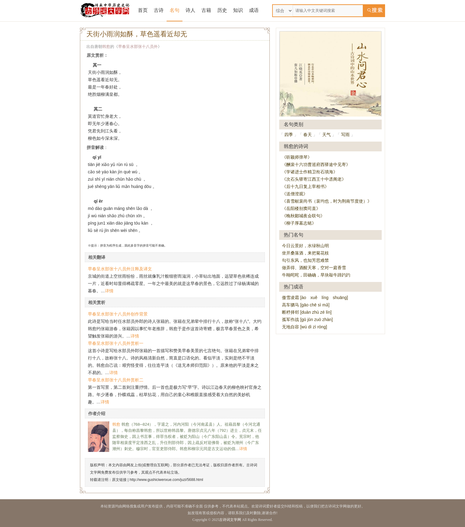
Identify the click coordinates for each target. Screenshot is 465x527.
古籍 (206, 10)
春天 (307, 134)
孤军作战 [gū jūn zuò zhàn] (307, 319)
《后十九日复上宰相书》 (305, 186)
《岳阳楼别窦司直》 (301, 208)
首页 (143, 10)
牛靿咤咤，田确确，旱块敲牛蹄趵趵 (316, 275)
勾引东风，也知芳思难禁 (305, 260)
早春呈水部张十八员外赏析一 (115, 343)
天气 (326, 134)
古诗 (159, 10)
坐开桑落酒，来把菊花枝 (305, 253)
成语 (254, 10)
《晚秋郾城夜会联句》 (303, 215)
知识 (238, 10)
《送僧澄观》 (295, 193)
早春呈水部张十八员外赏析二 (115, 379)
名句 (174, 10)
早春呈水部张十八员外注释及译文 (120, 268)
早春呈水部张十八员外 (138, 46)
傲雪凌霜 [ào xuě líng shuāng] (315, 297)
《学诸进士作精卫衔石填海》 (309, 171)
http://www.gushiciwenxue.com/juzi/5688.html (166, 480)
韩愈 (106, 46)
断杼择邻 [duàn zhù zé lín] (307, 312)
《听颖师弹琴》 (297, 157)
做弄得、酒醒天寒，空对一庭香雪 (314, 267)
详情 (109, 290)
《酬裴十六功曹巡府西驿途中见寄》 (316, 164)
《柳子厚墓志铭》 (299, 223)
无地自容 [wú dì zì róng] (304, 326)
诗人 (190, 10)
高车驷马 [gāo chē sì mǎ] (306, 304)
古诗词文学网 (230, 520)
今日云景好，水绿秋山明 (305, 245)
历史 (222, 10)
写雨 (345, 134)
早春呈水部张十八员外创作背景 (118, 314)
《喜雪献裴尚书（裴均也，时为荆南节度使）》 (327, 201)
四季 (288, 134)
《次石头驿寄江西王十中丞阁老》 (314, 179)
